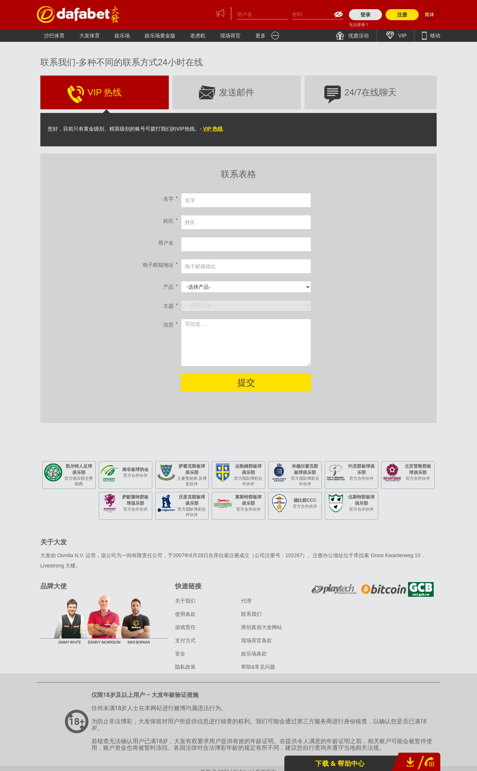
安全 (180, 654)
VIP (402, 36)
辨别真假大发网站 (261, 627)
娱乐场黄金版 (160, 36)
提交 (246, 382)
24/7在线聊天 (371, 92)
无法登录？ (359, 24)
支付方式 (185, 640)
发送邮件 (236, 92)
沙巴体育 (54, 36)
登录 (365, 15)
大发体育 (89, 36)
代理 (246, 601)
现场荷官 (230, 36)
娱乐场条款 (254, 654)
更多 (260, 36)
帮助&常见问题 (258, 667)
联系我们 (251, 614)
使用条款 (185, 614)
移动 (434, 36)
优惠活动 (358, 36)
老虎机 (197, 36)
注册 (402, 15)
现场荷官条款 (256, 640)
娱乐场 (122, 36)
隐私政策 (185, 667)
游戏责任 (185, 627)
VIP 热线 (105, 92)
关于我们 (185, 601)
